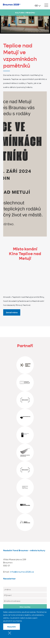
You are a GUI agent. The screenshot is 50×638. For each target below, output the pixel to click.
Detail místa (11, 312)
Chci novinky (25, 607)
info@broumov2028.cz (21, 571)
